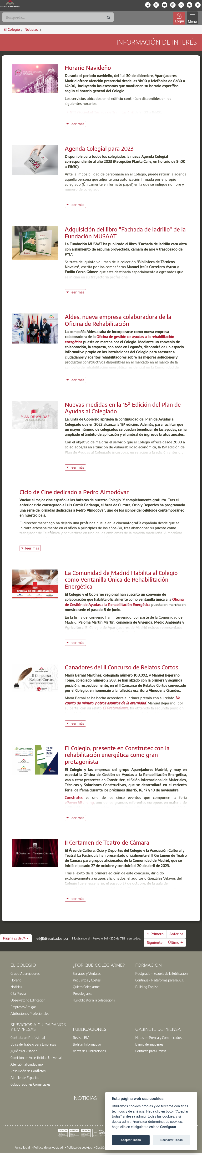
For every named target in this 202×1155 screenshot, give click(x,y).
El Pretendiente (115, 708)
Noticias (16, 987)
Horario (15, 980)
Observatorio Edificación (27, 1000)
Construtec (74, 797)
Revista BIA (81, 1037)
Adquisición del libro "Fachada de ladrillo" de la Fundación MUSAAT (125, 233)
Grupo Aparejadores (25, 973)
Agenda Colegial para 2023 (99, 148)
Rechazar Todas (171, 1140)
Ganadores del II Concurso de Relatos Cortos (121, 667)
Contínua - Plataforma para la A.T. (159, 980)
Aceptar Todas (131, 1140)
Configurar (168, 1127)
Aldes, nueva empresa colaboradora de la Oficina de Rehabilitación (118, 320)
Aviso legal (22, 1147)
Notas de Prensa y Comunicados (158, 1037)
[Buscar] (58, 17)
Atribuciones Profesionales (29, 1013)
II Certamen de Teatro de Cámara (107, 842)
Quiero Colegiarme (86, 987)
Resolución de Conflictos (27, 1071)
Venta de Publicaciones (89, 1051)
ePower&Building (79, 802)
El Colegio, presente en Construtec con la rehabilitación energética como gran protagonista (117, 754)
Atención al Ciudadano (26, 1064)
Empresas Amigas (23, 1007)
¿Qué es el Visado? (23, 1051)
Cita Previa (18, 993)
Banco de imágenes (149, 1044)
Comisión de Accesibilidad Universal (35, 1057)
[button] (16, 938)
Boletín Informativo (87, 1044)
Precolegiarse (82, 993)
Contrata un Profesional (27, 1037)
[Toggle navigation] (192, 18)
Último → (175, 942)
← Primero (155, 934)
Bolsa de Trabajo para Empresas (33, 1044)
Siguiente (154, 942)
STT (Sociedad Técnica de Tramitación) (101, 112)
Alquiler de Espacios (24, 1077)
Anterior (176, 934)
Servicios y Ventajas (87, 973)
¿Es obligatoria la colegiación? (94, 1000)
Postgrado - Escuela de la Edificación (161, 973)
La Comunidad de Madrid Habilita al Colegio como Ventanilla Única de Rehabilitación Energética (121, 579)
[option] (38, 973)
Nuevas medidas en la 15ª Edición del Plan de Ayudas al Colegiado (123, 408)
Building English (146, 987)
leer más (78, 123)
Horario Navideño (88, 67)
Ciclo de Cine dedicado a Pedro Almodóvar (74, 491)
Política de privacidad (48, 1147)
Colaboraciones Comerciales (30, 1084)
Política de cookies (79, 1147)
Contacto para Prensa (150, 1051)
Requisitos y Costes (87, 980)
